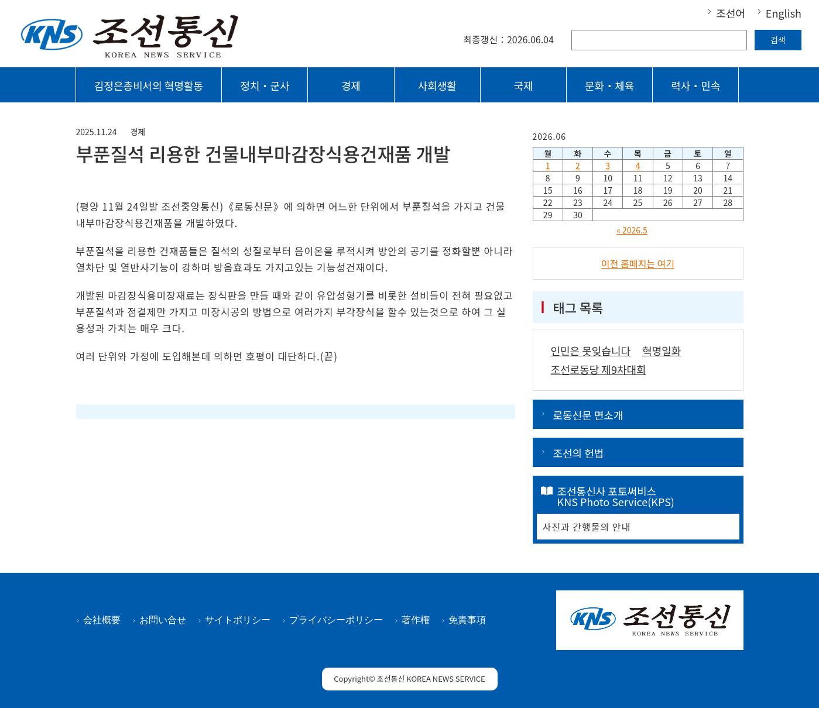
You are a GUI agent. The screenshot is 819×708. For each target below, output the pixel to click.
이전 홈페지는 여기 (637, 263)
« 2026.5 (631, 230)
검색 (778, 40)
